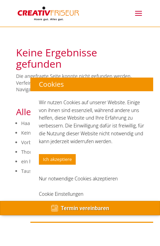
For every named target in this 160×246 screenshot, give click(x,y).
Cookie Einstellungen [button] (61, 194)
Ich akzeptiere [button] (57, 159)
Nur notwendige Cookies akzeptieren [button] (78, 178)
